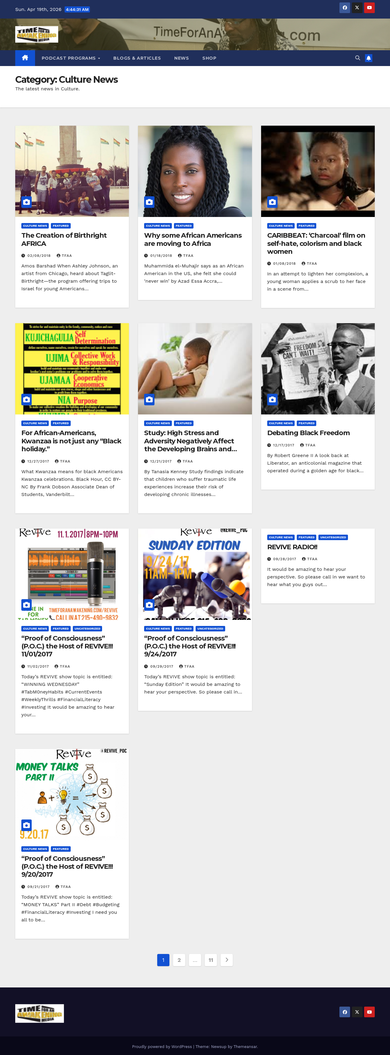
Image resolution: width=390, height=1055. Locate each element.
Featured (61, 225)
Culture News (35, 225)
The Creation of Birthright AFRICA (64, 239)
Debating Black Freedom (308, 433)
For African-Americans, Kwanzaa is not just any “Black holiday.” (71, 441)
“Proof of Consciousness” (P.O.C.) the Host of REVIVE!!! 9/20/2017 (67, 866)
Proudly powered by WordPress (162, 1046)
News (181, 58)
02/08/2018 (39, 255)
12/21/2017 (161, 461)
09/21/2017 (39, 887)
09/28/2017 (285, 559)
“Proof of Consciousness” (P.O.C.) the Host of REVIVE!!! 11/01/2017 (67, 646)
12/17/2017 (284, 445)
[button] (357, 58)
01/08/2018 (285, 263)
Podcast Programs (70, 58)
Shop (209, 58)
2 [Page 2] (179, 960)
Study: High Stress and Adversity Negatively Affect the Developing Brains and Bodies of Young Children (189, 445)
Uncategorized (88, 628)
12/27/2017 (39, 461)
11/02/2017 (39, 666)
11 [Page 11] (211, 960)
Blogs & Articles (137, 58)
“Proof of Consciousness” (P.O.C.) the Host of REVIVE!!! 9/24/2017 (190, 646)
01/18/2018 (162, 255)
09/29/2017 (162, 666)
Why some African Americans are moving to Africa (192, 239)
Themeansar (245, 1046)
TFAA (64, 255)
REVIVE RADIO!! (292, 547)
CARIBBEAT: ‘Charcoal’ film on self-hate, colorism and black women (316, 243)
